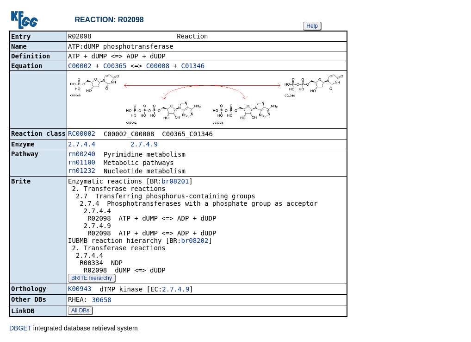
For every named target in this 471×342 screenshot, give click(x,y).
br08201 (175, 182)
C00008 (158, 66)
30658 (102, 300)
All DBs (80, 311)
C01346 (193, 66)
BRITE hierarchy (91, 279)
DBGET (20, 329)
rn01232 (81, 171)
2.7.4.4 (81, 145)
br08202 (194, 241)
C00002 (80, 66)
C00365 (115, 66)
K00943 (80, 289)
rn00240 (81, 154)
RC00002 (81, 134)
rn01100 (81, 163)
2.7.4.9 (144, 145)
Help (312, 26)
